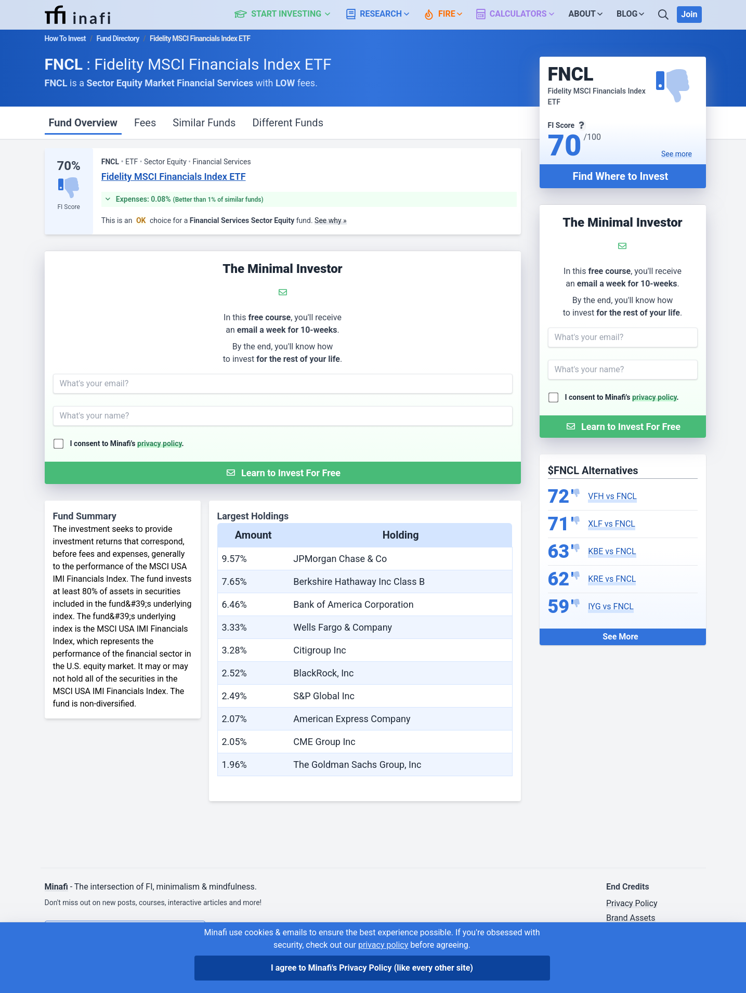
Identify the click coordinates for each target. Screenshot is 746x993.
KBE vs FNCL (612, 551)
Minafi (56, 887)
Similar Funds (204, 122)
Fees (145, 122)
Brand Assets (631, 918)
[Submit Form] (623, 426)
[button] (288, 14)
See (676, 154)
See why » (331, 220)
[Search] (664, 14)
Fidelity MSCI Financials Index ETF (173, 176)
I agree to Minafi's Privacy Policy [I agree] (372, 968)
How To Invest (65, 38)
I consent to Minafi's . (622, 397)
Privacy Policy (632, 903)
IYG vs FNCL (611, 606)
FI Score (68, 207)
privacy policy (654, 397)
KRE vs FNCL (612, 579)
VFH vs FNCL (612, 496)
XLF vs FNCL (611, 524)
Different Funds (287, 122)
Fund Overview (83, 122)
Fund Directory (117, 38)
